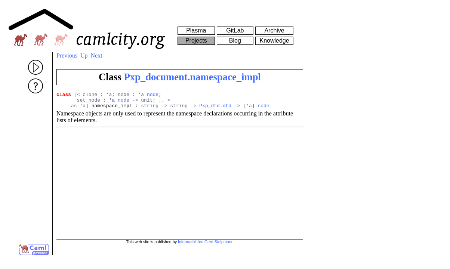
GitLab (235, 30)
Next (96, 55)
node (152, 95)
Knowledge (274, 40)
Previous (66, 55)
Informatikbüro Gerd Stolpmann (206, 241)
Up (84, 55)
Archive (274, 30)
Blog (235, 40)
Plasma (196, 30)
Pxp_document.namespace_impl (192, 77)
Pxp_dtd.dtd (215, 108)
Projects (196, 40)
